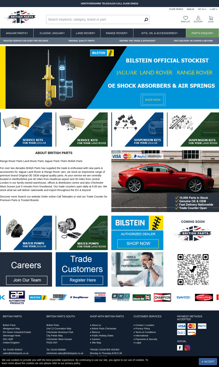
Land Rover (85, 33)
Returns (96, 332)
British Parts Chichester (104, 328)
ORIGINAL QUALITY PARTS (81, 41)
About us (96, 325)
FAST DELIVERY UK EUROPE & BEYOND (193, 41)
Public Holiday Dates (102, 335)
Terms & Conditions (145, 332)
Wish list (185, 22)
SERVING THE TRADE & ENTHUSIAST (137, 41)
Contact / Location (144, 325)
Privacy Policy (142, 328)
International (141, 335)
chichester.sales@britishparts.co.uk (64, 353)
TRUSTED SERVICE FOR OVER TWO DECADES (25, 41)
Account (198, 22)
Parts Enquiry (202, 33)
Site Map (96, 342)
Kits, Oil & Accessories (159, 33)
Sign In (190, 9)
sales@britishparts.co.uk (16, 353)
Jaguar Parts (17, 33)
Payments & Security (146, 339)
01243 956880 (58, 349)
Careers (96, 339)
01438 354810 (14, 349)
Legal (138, 342)
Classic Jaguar (52, 33)
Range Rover (117, 33)
